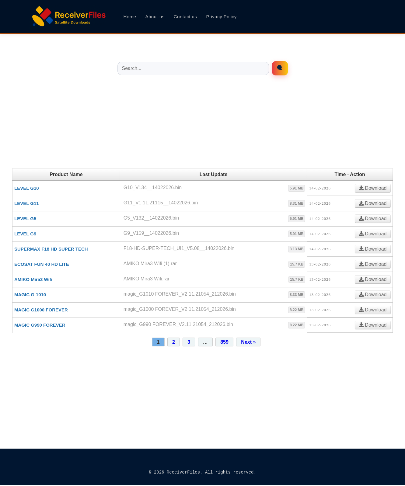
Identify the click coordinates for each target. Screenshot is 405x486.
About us (155, 16)
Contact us (185, 16)
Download (373, 188)
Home (130, 16)
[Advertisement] (202, 125)
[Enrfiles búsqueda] (280, 68)
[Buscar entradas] (193, 68)
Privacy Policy (221, 16)
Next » (248, 342)
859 (224, 342)
